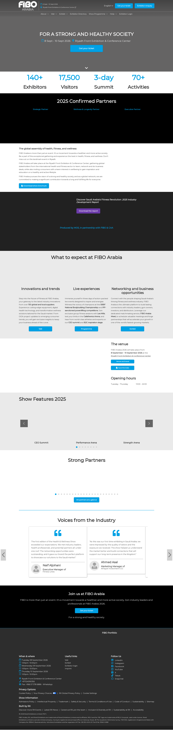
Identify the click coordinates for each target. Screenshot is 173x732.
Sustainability (138, 704)
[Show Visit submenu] (56, 16)
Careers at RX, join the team (73, 712)
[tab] (76, 449)
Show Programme (97, 16)
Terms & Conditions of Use (100, 704)
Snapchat (117, 681)
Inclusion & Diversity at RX (99, 712)
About (44, 16)
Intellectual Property (46, 704)
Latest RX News (51, 712)
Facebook (117, 669)
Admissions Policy (27, 704)
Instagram (117, 665)
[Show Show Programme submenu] (107, 16)
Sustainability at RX (122, 712)
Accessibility (138, 712)
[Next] (149, 425)
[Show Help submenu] (116, 16)
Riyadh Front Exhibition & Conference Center (59, 9)
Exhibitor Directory (78, 16)
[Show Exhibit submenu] (67, 16)
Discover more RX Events (30, 712)
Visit (53, 16)
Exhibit (62, 16)
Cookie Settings (90, 695)
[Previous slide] (3, 557)
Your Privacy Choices (45, 695)
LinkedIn (117, 662)
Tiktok (115, 678)
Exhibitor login (71, 668)
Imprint (68, 671)
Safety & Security (78, 704)
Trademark (64, 704)
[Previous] (24, 425)
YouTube (117, 672)
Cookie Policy (25, 695)
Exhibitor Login (125, 16)
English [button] (108, 8)
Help (112, 16)
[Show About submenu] (48, 16)
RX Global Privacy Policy (70, 695)
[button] (124, 8)
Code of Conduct (122, 704)
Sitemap (150, 704)
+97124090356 (28, 684)
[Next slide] (169, 557)
